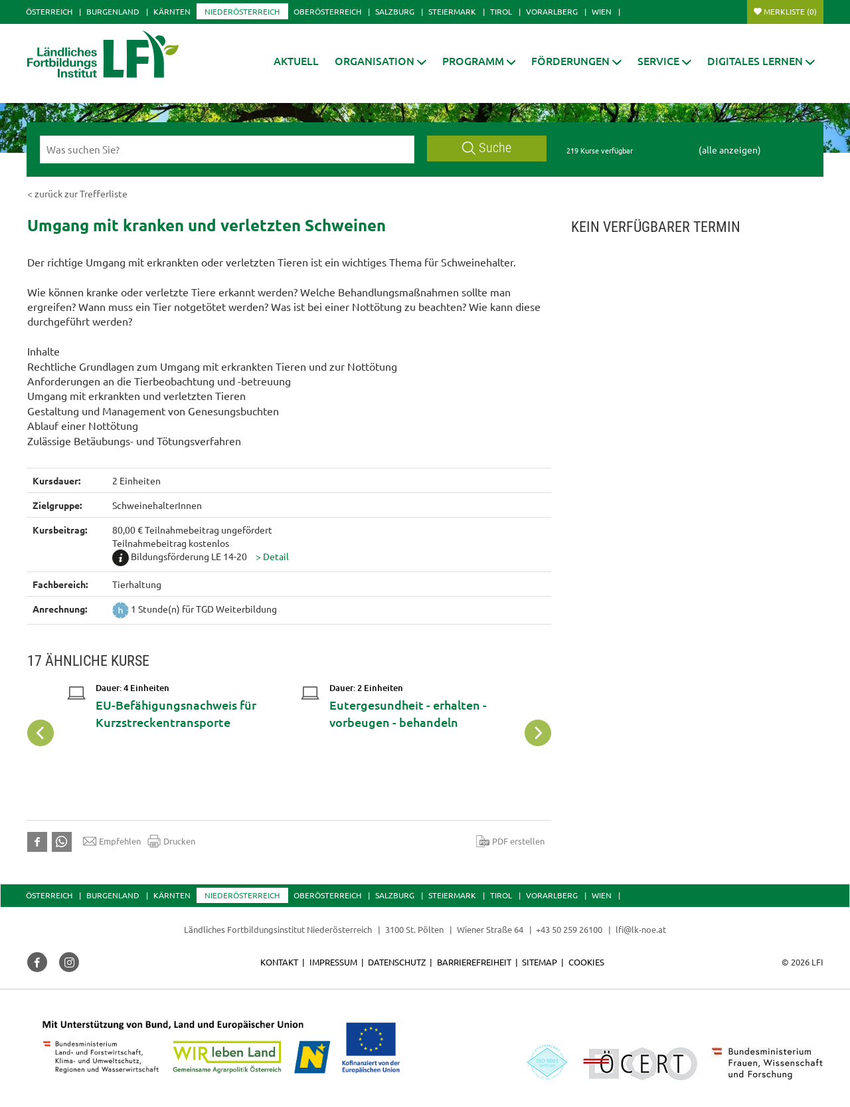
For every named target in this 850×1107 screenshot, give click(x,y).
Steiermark (452, 11)
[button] (380, 60)
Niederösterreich (242, 11)
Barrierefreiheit (474, 961)
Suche (486, 147)
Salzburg (394, 11)
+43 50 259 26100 (569, 929)
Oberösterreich (327, 11)
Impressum (333, 961)
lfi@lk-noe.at (641, 929)
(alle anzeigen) (730, 149)
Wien (602, 11)
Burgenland (112, 11)
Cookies (586, 961)
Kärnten (172, 11)
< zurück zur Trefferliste (77, 193)
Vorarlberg (552, 11)
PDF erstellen (510, 841)
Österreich (49, 11)
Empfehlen (112, 841)
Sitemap (539, 961)
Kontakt (279, 961)
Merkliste (790, 11)
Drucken (171, 841)
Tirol (501, 11)
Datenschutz (397, 961)
